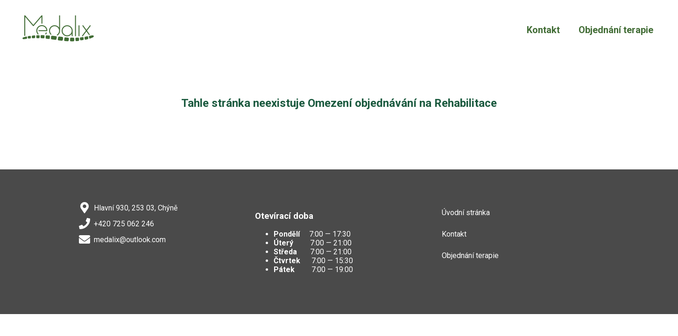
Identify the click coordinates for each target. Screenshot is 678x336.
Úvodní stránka (466, 212)
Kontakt (543, 29)
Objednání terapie (616, 29)
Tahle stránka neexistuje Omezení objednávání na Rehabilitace (339, 103)
